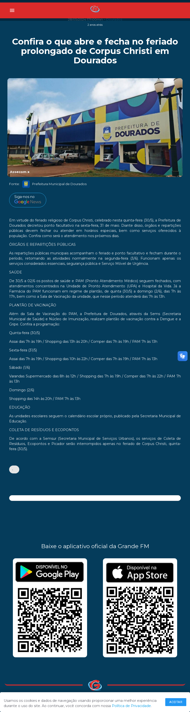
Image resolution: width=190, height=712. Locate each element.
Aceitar (176, 702)
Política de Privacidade (131, 706)
